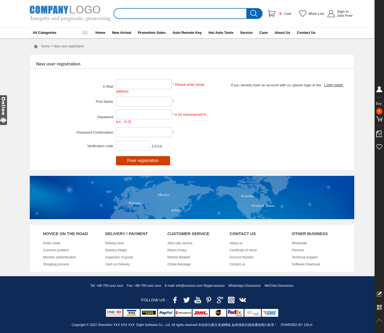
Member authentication (59, 257)
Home (100, 33)
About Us (282, 33)
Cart (285, 14)
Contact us (237, 264)
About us (236, 243)
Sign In (343, 11)
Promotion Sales (152, 33)
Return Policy (177, 250)
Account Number (242, 257)
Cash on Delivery (117, 264)
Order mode (51, 243)
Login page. (334, 85)
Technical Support (304, 257)
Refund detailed (178, 257)
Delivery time (114, 243)
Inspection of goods (119, 257)
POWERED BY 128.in (296, 325)
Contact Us (306, 33)
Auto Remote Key (187, 33)
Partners (298, 250)
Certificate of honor (243, 250)
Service (246, 33)
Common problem (56, 250)
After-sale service (180, 243)
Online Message (179, 264)
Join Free (345, 16)
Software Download (306, 264)
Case (263, 33)
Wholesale (299, 243)
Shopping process (56, 264)
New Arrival (121, 33)
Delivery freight (116, 250)
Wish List (316, 14)
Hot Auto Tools (220, 33)
